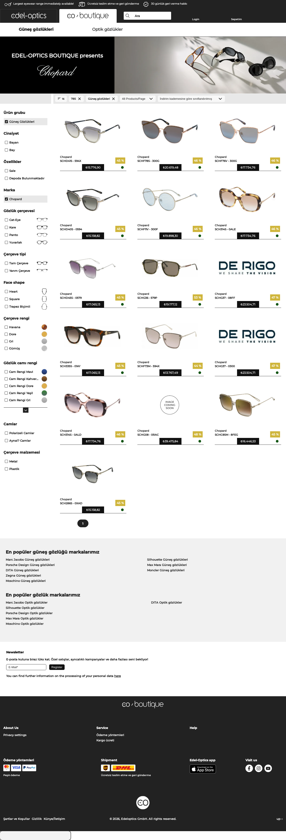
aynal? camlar (18, 440)
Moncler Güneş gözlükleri (166, 570)
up (280, 819)
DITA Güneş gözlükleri (22, 570)
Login (195, 19)
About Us (10, 728)
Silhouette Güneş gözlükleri (167, 559)
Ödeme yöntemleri (110, 735)
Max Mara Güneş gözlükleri (167, 565)
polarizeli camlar (19, 433)
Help (193, 728)
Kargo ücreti (105, 740)
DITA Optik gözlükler (166, 602)
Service (102, 728)
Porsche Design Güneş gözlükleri (30, 565)
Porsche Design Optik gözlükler (29, 613)
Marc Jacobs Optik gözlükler (26, 602)
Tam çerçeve (26, 263)
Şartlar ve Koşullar (16, 819)
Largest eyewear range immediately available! (43, 3)
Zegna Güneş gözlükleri (23, 575)
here (117, 676)
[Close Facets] (25, 99)
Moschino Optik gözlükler (24, 623)
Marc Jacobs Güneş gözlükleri (28, 559)
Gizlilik (37, 819)
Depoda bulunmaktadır (24, 178)
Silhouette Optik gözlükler (25, 608)
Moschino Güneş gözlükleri (26, 581)
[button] (28, 16)
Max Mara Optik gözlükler (24, 618)
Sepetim (236, 19)
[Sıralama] (191, 98)
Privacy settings (14, 735)
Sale (10, 171)
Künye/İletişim (54, 819)
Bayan (12, 142)
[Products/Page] (138, 98)
